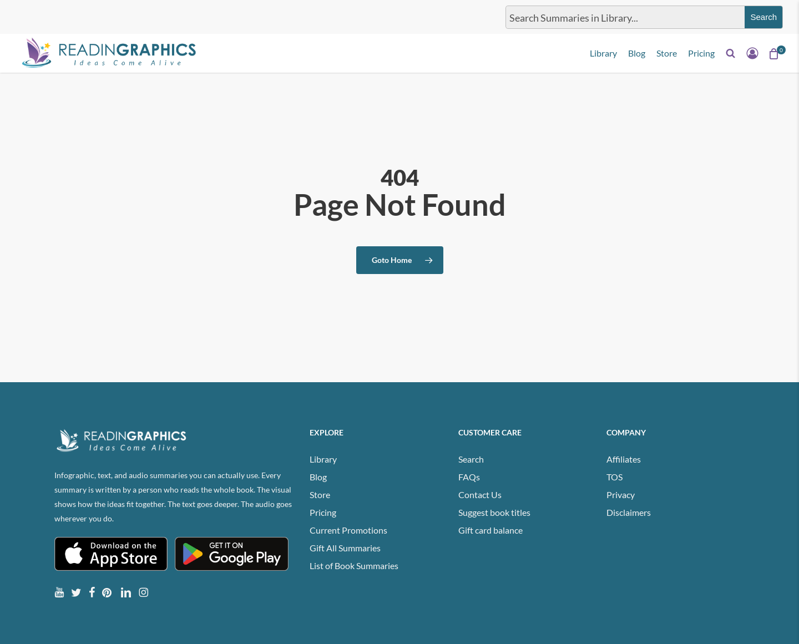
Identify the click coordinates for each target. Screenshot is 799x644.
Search (471, 459)
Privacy (620, 494)
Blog (318, 476)
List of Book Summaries (354, 565)
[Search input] (623, 17)
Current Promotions (348, 530)
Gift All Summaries (345, 547)
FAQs (469, 476)
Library (323, 459)
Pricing (323, 512)
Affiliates (623, 459)
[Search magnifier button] (763, 17)
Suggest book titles (494, 512)
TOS (614, 476)
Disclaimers (628, 512)
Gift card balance (490, 530)
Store (320, 494)
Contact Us (480, 494)
